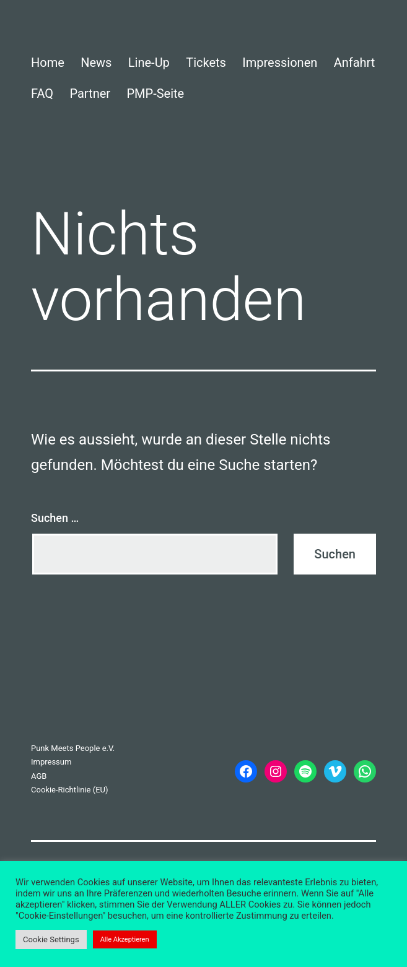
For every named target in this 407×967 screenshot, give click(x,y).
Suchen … (55, 517)
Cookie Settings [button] (51, 939)
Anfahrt (354, 62)
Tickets (206, 62)
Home (47, 62)
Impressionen (279, 62)
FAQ (42, 93)
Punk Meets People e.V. (73, 748)
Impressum (51, 761)
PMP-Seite (155, 93)
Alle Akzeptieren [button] (124, 939)
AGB (38, 776)
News (96, 62)
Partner (89, 93)
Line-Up (149, 62)
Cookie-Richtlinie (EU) (69, 789)
